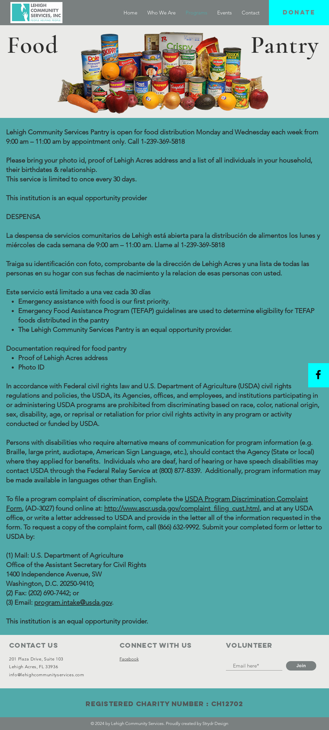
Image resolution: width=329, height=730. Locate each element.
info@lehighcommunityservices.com (46, 674)
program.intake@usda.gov (73, 602)
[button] (299, 12)
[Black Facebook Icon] (318, 375)
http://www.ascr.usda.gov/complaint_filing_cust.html (182, 508)
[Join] (301, 666)
